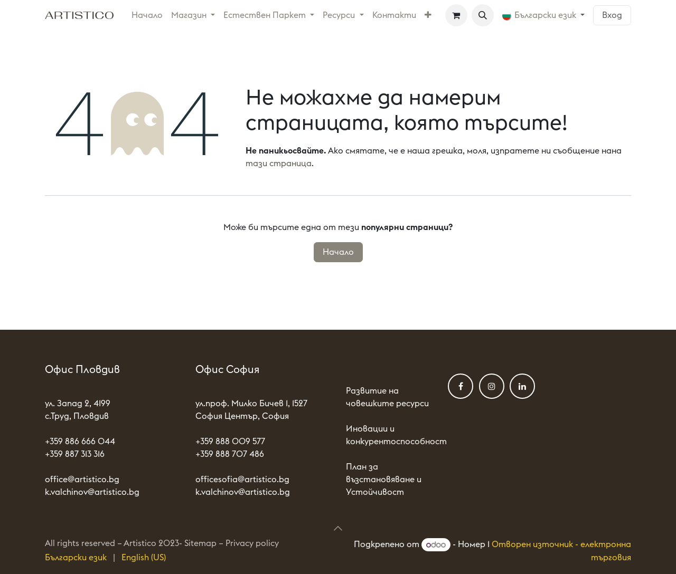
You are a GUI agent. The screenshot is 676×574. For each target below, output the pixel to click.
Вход (612, 15)
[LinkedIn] (522, 386)
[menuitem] (147, 15)
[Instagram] (491, 386)
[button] (483, 15)
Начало (338, 252)
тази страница (279, 163)
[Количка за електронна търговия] (456, 15)
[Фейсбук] (460, 386)
